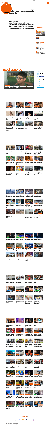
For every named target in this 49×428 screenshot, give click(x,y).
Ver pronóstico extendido (40, 87)
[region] (24, 6)
